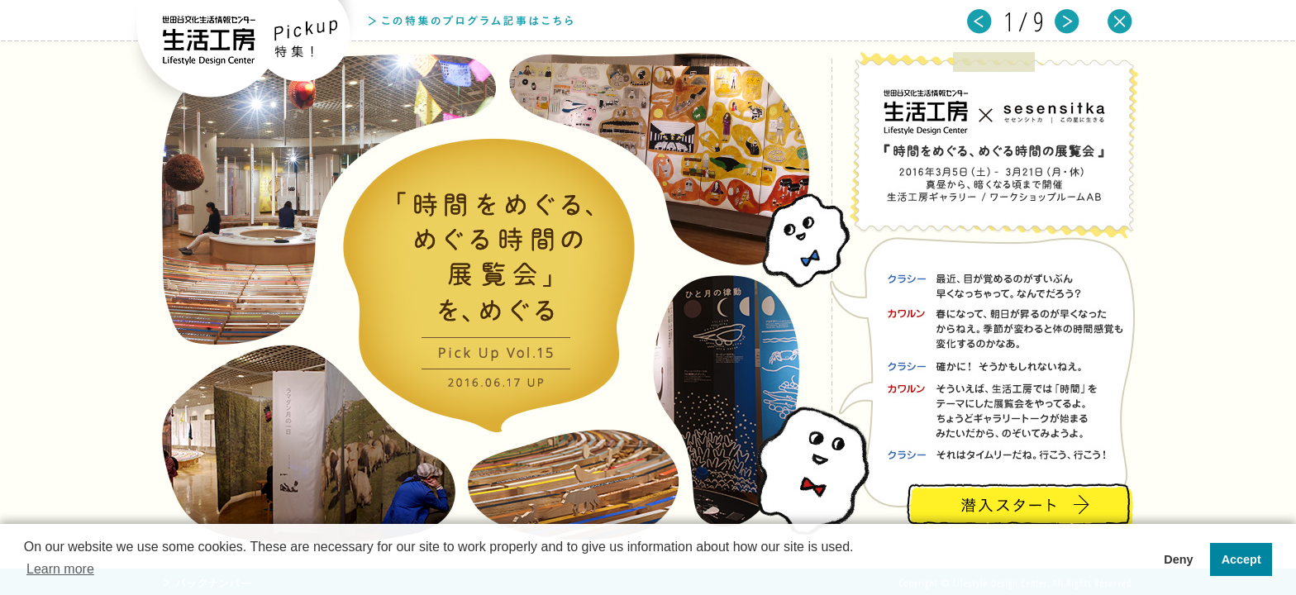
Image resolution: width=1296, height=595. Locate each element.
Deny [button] (1178, 559)
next (1067, 22)
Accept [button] (1241, 559)
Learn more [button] (60, 569)
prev (979, 22)
